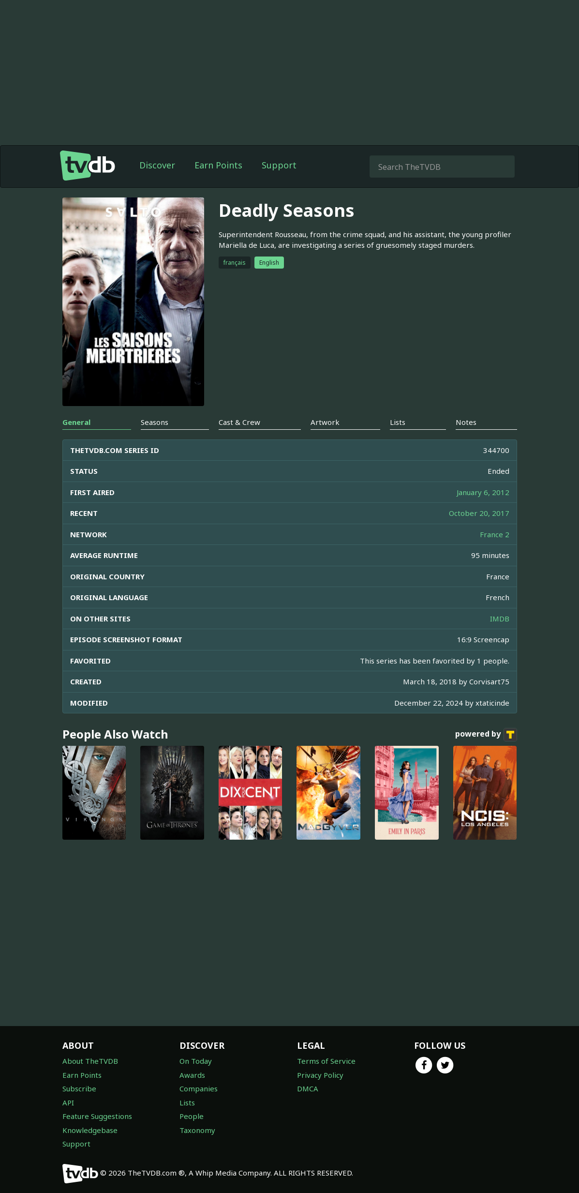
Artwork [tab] (325, 422)
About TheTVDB (90, 1061)
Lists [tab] (397, 422)
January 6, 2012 (483, 492)
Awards (192, 1075)
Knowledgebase (90, 1130)
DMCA (307, 1088)
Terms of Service (326, 1061)
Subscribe (79, 1088)
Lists (187, 1102)
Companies (198, 1088)
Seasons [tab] (154, 422)
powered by (486, 734)
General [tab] (76, 422)
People (191, 1116)
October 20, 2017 (479, 513)
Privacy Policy (320, 1075)
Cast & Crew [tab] (239, 422)
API (68, 1102)
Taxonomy (197, 1130)
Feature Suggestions (97, 1116)
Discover (157, 165)
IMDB (499, 618)
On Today (195, 1061)
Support (279, 165)
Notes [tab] (466, 422)
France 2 (494, 534)
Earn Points (218, 165)
